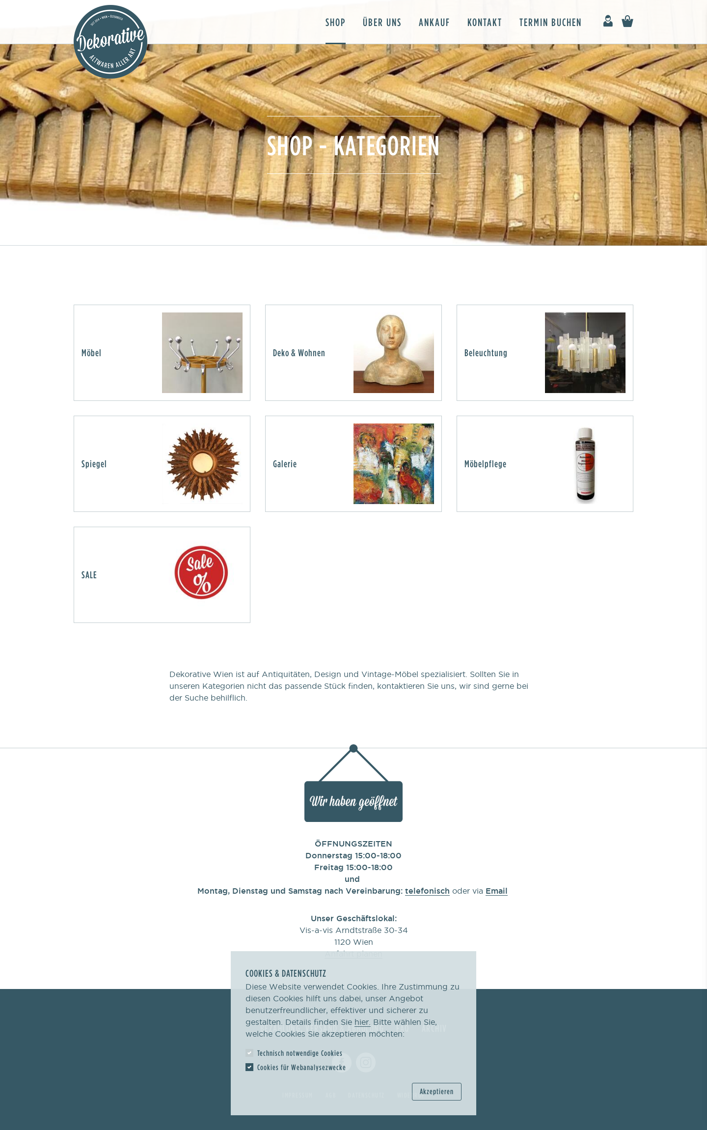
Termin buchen (550, 22)
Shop (336, 22)
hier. (362, 1021)
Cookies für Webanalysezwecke (301, 1067)
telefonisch (427, 890)
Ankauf (434, 22)
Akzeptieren (437, 1091)
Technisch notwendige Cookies (300, 1053)
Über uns (382, 22)
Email (497, 890)
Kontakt (484, 22)
